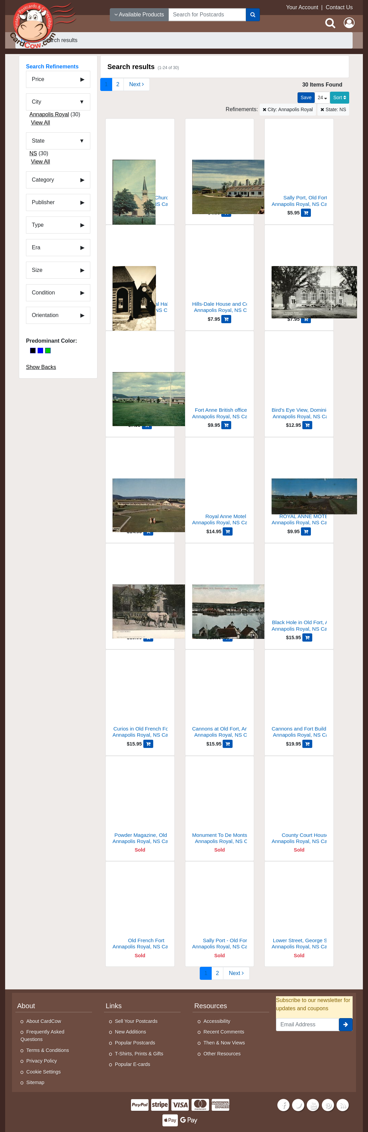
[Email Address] (307, 1024)
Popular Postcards (135, 1042)
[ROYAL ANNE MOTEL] (299, 485)
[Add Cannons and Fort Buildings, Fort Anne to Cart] (307, 744)
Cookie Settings (43, 1072)
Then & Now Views (224, 1042)
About (26, 1006)
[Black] (33, 350)
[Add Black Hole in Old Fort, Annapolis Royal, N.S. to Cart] (307, 637)
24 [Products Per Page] (322, 97)
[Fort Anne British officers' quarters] (219, 379)
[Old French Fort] (140, 909)
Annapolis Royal (49, 114)
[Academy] (299, 273)
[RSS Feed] (343, 1104)
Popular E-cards (132, 1064)
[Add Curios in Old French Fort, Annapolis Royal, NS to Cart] (148, 744)
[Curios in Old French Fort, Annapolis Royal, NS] (140, 698)
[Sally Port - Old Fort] (219, 909)
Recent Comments (223, 1032)
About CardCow (43, 1021)
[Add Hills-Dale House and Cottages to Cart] (226, 319)
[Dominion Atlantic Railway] (219, 591)
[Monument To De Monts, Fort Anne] (219, 804)
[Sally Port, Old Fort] (299, 167)
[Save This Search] (306, 97)
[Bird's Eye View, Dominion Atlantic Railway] (299, 379)
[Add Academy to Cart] (306, 319)
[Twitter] (298, 1104)
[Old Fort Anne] (219, 167)
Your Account (302, 7)
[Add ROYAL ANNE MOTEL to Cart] (306, 531)
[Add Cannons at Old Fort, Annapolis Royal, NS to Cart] (228, 744)
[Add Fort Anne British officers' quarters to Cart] (226, 425)
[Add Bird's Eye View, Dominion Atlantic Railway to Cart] (307, 425)
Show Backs (41, 367)
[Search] (253, 14)
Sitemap (35, 1082)
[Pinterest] (328, 1104)
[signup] (346, 1024)
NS (33, 153)
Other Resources (222, 1053)
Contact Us (339, 7)
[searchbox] (207, 14)
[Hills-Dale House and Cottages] (219, 273)
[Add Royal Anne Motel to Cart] (228, 531)
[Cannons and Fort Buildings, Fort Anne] (299, 698)
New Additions (130, 1032)
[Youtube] (313, 1104)
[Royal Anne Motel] (140, 379)
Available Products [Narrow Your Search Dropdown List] (139, 14)
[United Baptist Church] (140, 167)
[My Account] (349, 23)
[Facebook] (283, 1104)
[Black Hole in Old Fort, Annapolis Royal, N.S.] (299, 591)
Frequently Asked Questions (42, 1035)
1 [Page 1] (106, 84)
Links (114, 1006)
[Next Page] (136, 84)
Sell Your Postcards (136, 1021)
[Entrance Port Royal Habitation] (140, 273)
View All (40, 123)
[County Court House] (299, 804)
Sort (339, 97)
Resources (210, 1006)
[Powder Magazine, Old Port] (140, 804)
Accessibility (216, 1021)
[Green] (48, 350)
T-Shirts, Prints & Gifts (139, 1053)
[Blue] (40, 350)
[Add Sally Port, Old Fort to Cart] (306, 213)
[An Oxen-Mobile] (140, 591)
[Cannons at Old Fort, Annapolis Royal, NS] (219, 698)
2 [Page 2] (117, 84)
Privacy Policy (41, 1061)
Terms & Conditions (47, 1050)
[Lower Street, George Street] (299, 909)
